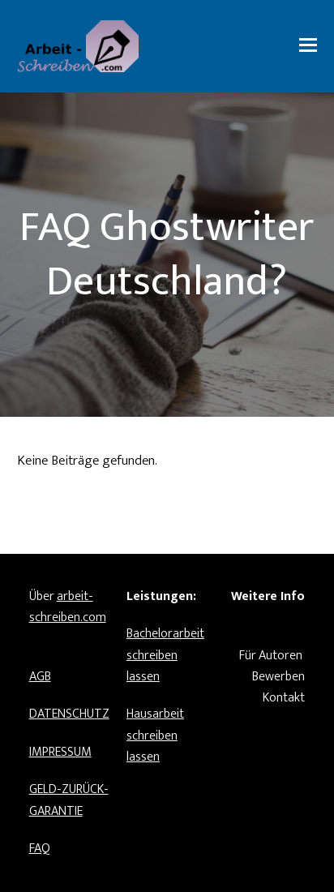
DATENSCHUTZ (69, 714)
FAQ (39, 849)
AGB (40, 677)
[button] (308, 46)
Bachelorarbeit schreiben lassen (165, 655)
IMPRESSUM (60, 752)
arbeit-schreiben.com (67, 606)
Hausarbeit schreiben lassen (155, 735)
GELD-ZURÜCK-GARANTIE (69, 799)
